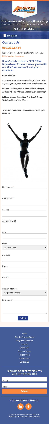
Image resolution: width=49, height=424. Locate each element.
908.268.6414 (24, 28)
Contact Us (24, 362)
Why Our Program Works (24, 337)
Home (24, 333)
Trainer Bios (24, 347)
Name (5, 381)
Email (4, 277)
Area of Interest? (9, 288)
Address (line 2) (9, 221)
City (4, 232)
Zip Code (6, 255)
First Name (7, 187)
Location (24, 344)
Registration (24, 355)
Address (5, 209)
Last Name (7, 198)
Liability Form (24, 358)
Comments (7, 300)
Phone (5, 266)
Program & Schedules (24, 340)
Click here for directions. (13, 56)
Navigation (12, 35)
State (4, 243)
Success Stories (24, 351)
